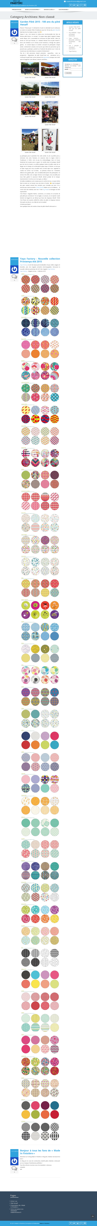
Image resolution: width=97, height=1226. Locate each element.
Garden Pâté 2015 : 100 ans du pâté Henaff (40, 23)
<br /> (25, 219)
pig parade (46, 57)
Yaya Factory (23, 265)
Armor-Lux (14, 1201)
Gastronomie (64, 9)
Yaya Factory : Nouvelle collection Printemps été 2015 (40, 260)
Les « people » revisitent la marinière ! (75, 47)
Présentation (16, 9)
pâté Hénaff (56, 30)
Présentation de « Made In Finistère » (18, 1206)
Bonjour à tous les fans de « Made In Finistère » (40, 1152)
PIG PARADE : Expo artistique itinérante (75, 34)
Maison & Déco (49, 9)
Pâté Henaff (14, 1203)
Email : (67, 69)
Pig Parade (46, 189)
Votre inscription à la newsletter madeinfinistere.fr (17, 1210)
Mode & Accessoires (32, 9)
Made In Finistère (44, 1223)
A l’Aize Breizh (39, 187)
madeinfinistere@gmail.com (76, 1)
